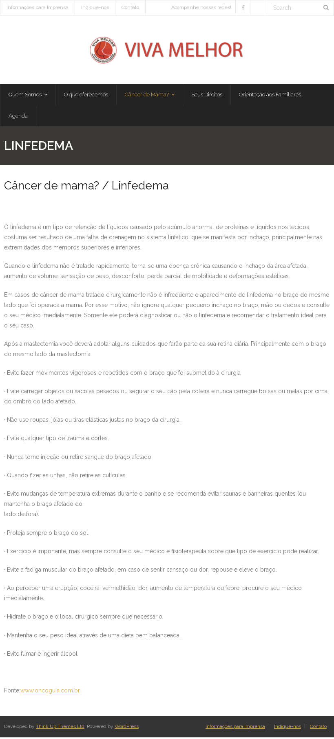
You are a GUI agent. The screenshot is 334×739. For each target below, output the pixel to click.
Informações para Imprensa (38, 7)
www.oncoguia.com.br (50, 692)
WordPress (127, 728)
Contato (130, 7)
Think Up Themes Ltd (60, 728)
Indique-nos (95, 7)
